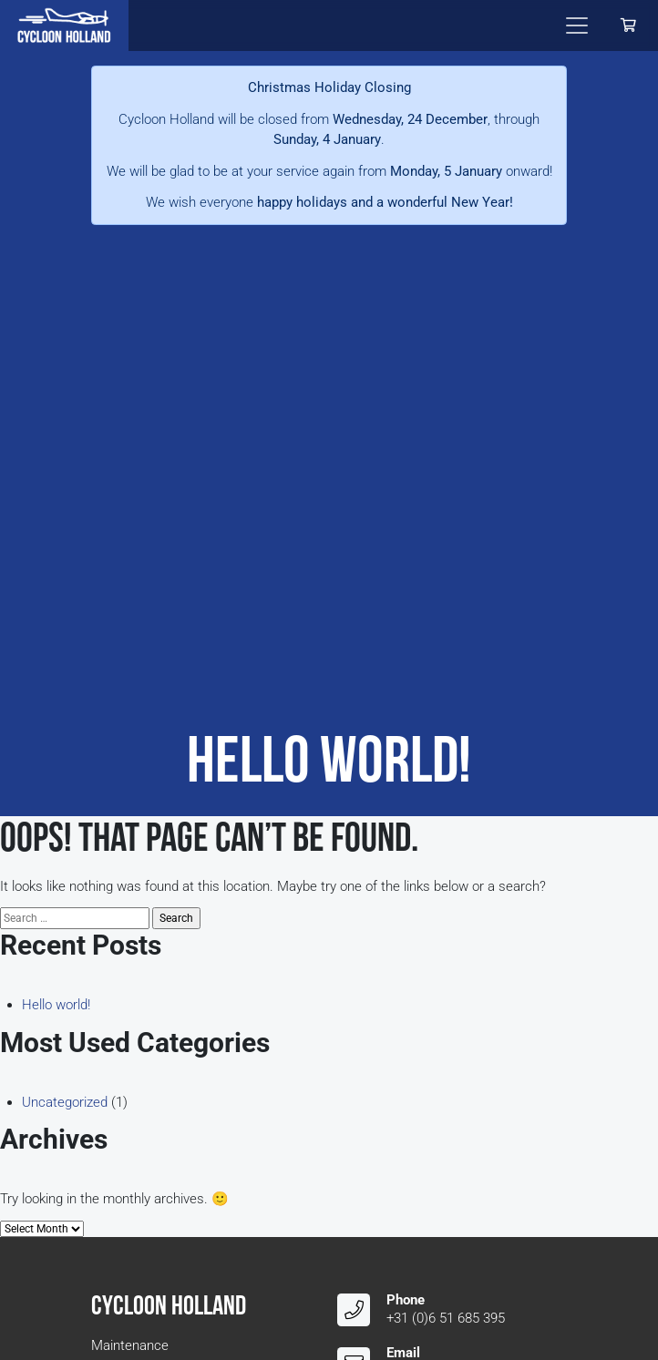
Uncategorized (65, 1102)
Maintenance (130, 1345)
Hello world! (56, 1005)
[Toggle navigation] (577, 25)
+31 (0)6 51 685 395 (445, 1318)
